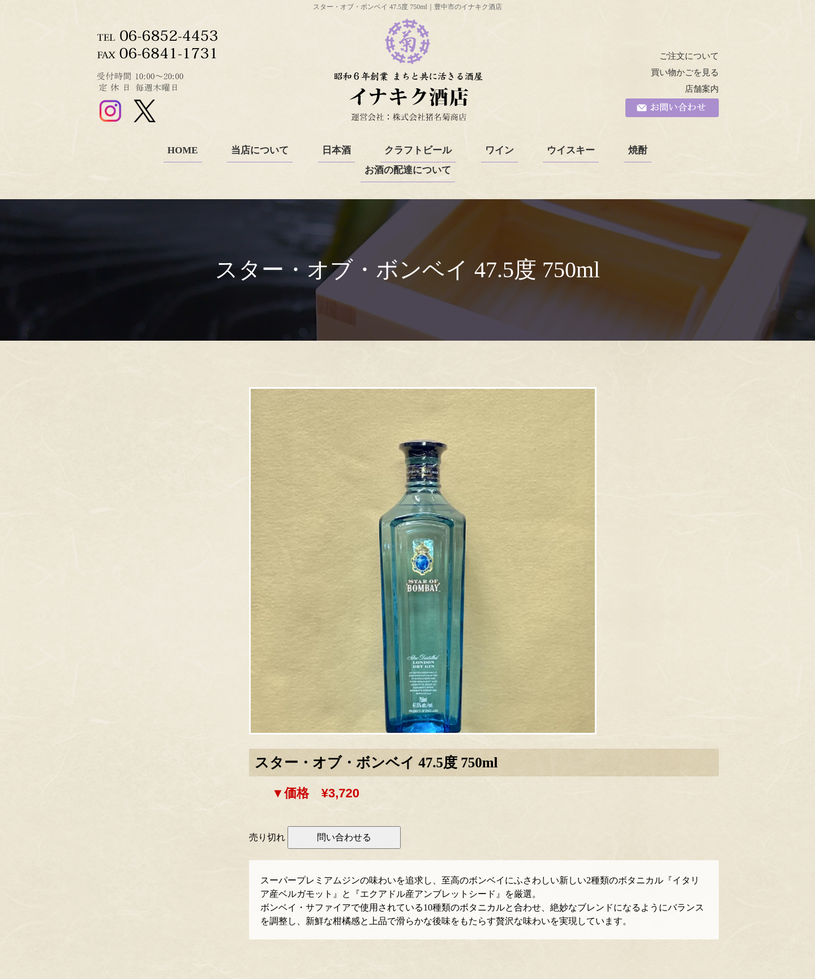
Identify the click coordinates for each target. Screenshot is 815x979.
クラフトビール (418, 150)
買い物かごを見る (685, 72)
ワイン (499, 150)
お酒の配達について (407, 170)
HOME (183, 150)
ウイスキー (571, 150)
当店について (260, 150)
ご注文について (689, 56)
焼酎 (637, 150)
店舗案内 (702, 88)
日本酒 (336, 150)
